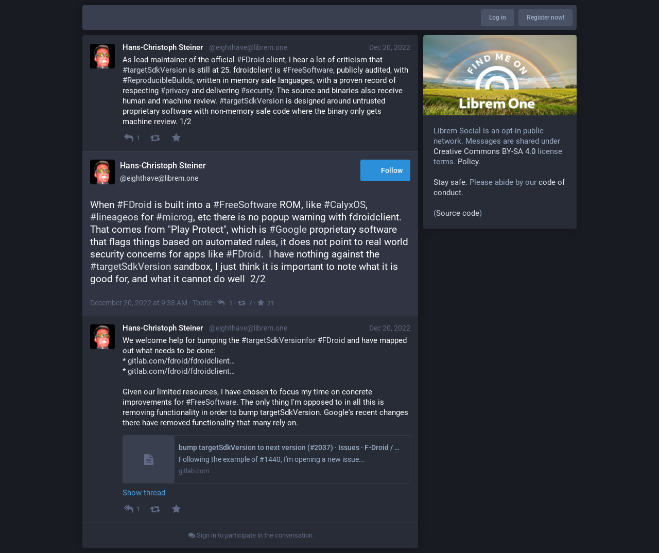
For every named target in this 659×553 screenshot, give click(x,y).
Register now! (545, 17)
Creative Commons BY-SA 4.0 (484, 151)
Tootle (202, 303)
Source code (457, 213)
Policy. (469, 161)
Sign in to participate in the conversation (250, 535)
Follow (385, 171)
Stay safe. (450, 182)
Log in (497, 17)
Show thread (144, 492)
